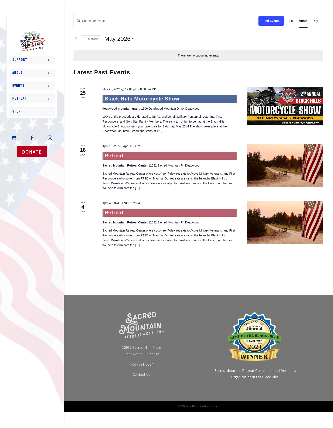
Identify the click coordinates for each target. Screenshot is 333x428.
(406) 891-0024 (141, 364)
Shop (16, 111)
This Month (91, 38)
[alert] (198, 55)
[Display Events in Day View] (315, 21)
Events (18, 85)
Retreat (19, 98)
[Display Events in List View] (291, 21)
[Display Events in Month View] (303, 21)
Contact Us (141, 374)
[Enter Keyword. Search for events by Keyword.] (166, 21)
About (17, 72)
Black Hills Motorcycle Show (141, 99)
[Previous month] (76, 38)
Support (19, 59)
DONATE (32, 152)
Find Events (271, 21)
